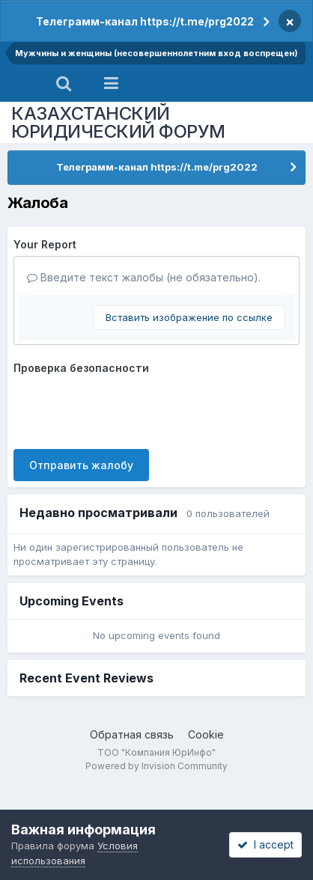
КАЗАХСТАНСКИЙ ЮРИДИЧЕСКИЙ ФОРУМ (118, 122)
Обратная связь (132, 734)
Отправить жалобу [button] (81, 465)
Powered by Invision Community (156, 765)
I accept (265, 844)
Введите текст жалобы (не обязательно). (144, 277)
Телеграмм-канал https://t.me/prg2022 (145, 21)
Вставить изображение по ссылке (189, 317)
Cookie (206, 734)
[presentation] (127, 408)
